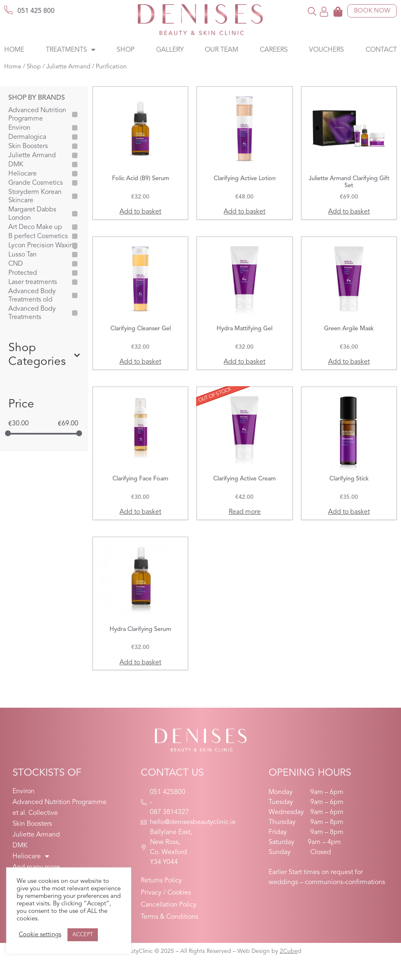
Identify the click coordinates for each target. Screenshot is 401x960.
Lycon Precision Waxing (42, 245)
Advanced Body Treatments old (32, 295)
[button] (312, 11)
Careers (274, 50)
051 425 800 (36, 11)
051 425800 (167, 792)
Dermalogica (27, 137)
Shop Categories (44, 355)
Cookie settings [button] (40, 935)
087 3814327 (169, 812)
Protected (22, 273)
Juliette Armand (68, 67)
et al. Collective (35, 813)
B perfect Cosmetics (38, 236)
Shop (125, 50)
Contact (381, 50)
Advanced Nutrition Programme (37, 114)
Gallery (170, 50)
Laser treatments (32, 282)
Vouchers (326, 50)
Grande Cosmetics (35, 183)
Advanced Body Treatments (32, 313)
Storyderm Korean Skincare (35, 196)
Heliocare (22, 174)
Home (14, 50)
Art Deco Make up (35, 227)
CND (15, 264)
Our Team (221, 50)
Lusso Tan (22, 254)
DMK (15, 164)
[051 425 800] (8, 10)
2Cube (289, 951)
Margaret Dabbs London (32, 213)
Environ (19, 128)
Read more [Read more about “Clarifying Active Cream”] (245, 512)
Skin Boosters (28, 146)
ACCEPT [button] (82, 934)
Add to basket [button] (140, 212)
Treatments (70, 50)
